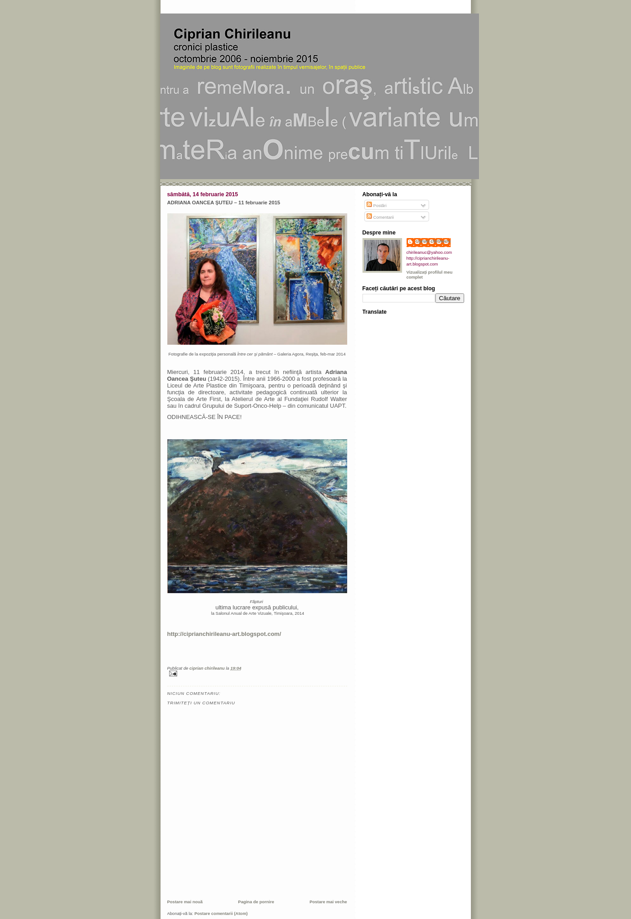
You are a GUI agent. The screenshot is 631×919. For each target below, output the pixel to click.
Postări (376, 205)
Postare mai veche (328, 901)
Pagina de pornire (256, 901)
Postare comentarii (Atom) (221, 913)
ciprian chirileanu (433, 241)
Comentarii (380, 217)
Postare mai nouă (185, 901)
